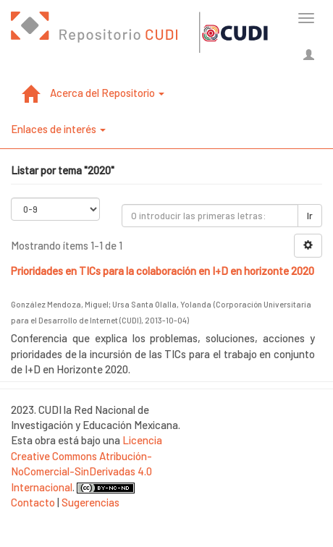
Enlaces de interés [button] (58, 128)
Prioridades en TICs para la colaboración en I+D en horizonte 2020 (162, 270)
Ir (310, 215)
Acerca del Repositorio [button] (107, 92)
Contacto (33, 502)
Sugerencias (90, 502)
